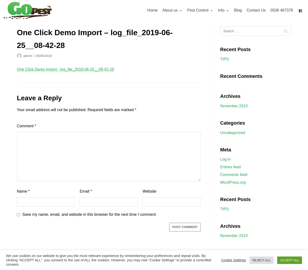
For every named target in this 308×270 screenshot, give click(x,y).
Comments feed (233, 175)
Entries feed (230, 167)
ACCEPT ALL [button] (289, 260)
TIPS (224, 59)
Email (86, 191)
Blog (238, 10)
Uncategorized (232, 133)
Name (23, 191)
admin (27, 56)
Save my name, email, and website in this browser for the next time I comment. (89, 214)
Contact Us (256, 10)
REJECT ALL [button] (261, 260)
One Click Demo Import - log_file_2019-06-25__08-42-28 (65, 69)
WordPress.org (233, 182)
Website (150, 191)
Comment (26, 126)
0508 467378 (281, 10)
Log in (225, 159)
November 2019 (234, 106)
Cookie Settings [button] (233, 260)
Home (152, 10)
